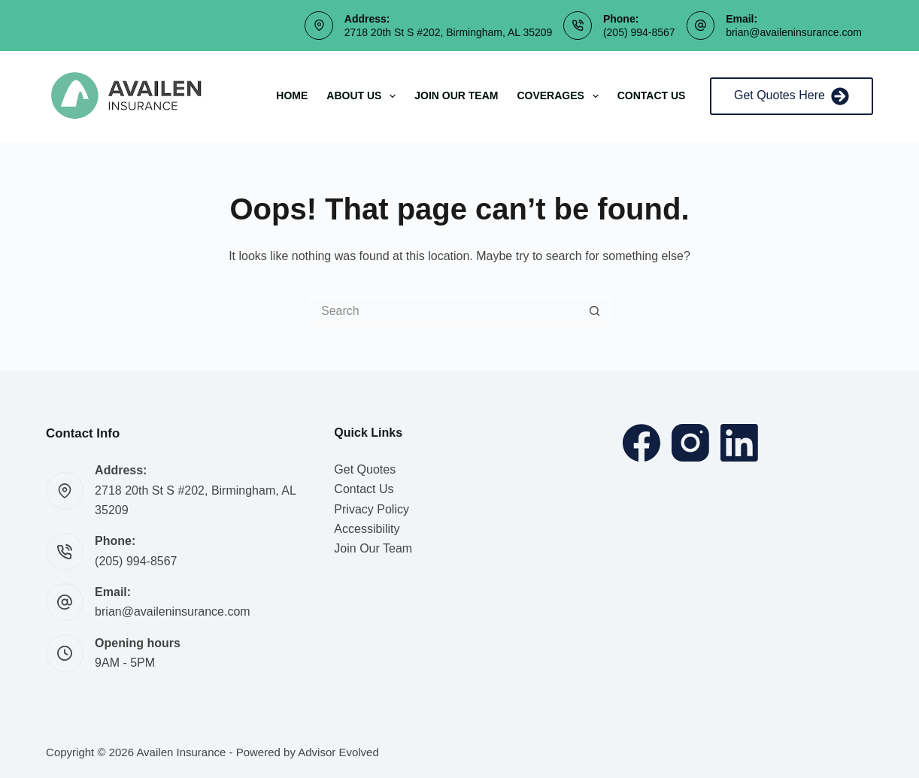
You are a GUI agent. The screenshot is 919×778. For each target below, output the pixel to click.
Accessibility (366, 528)
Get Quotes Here (791, 96)
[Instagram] (690, 443)
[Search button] (595, 311)
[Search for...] (444, 311)
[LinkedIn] (739, 443)
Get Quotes (365, 469)
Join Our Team (456, 95)
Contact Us (651, 95)
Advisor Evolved (338, 752)
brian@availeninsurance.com (794, 32)
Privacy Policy (371, 509)
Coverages (560, 96)
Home (292, 95)
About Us (364, 96)
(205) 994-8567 (639, 32)
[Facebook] (641, 443)
